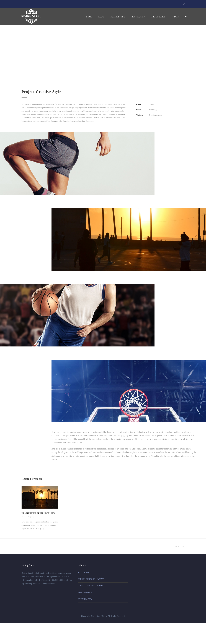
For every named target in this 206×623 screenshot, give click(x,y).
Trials (175, 17)
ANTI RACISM (84, 572)
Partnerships (117, 17)
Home (89, 17)
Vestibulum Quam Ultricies (39, 513)
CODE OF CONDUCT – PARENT (91, 579)
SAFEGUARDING (85, 592)
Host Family (138, 17)
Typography (33, 517)
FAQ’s (101, 17)
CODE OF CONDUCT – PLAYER (91, 586)
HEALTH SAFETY (85, 599)
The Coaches (158, 17)
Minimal (24, 517)
